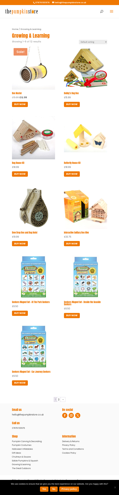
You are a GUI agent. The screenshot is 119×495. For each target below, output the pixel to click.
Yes (44, 489)
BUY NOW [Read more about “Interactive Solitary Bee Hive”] (72, 243)
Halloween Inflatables (22, 449)
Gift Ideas (16, 452)
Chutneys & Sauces (21, 456)
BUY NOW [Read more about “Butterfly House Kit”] (72, 174)
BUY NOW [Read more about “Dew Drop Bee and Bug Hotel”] (20, 243)
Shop (15, 436)
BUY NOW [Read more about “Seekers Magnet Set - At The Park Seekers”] (20, 313)
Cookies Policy (69, 452)
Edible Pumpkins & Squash (25, 460)
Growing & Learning (21, 464)
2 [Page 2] (58, 399)
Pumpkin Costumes (21, 445)
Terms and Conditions (73, 449)
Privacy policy (69, 489)
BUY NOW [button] (20, 104)
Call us (16, 423)
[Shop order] (93, 42)
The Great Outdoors (21, 468)
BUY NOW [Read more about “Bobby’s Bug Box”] (72, 104)
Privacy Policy (68, 445)
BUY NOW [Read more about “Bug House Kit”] (20, 174)
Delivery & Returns (70, 441)
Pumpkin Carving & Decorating (27, 441)
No (53, 489)
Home (15, 29)
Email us (17, 409)
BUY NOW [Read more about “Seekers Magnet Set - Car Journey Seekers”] (20, 382)
